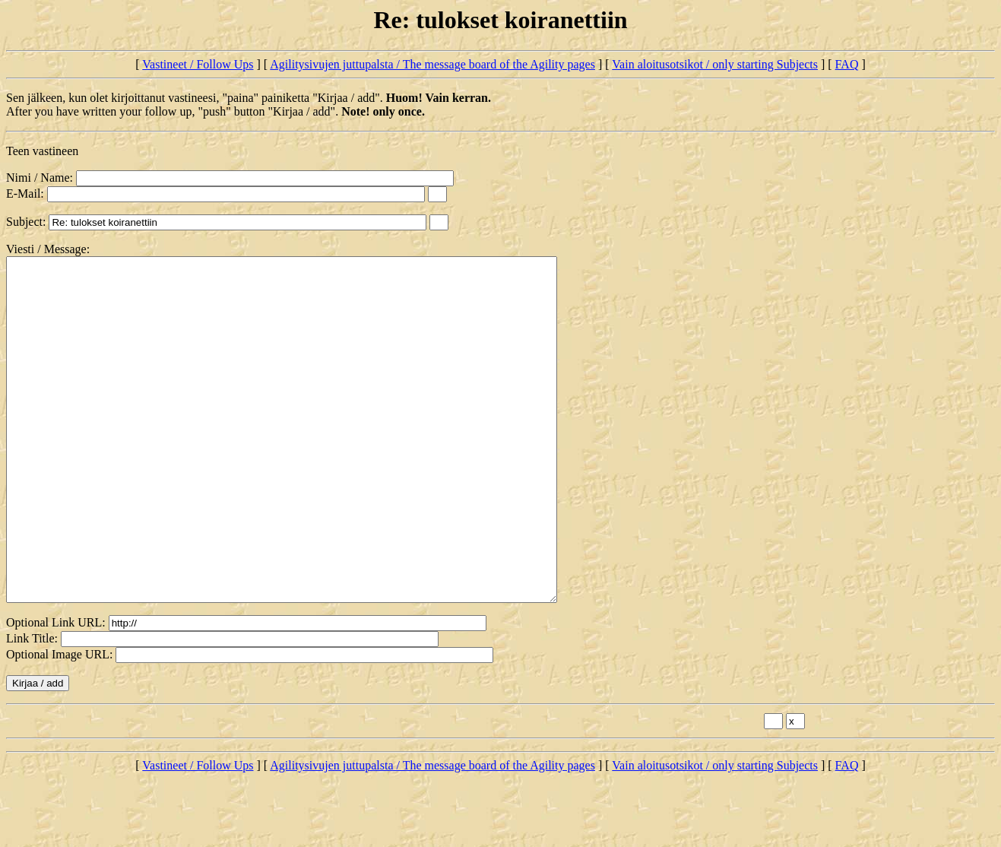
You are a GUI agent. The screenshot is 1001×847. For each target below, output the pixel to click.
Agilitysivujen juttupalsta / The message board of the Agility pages (432, 64)
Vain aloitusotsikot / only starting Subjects (715, 64)
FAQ (847, 64)
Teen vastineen (42, 150)
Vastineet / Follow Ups (197, 64)
